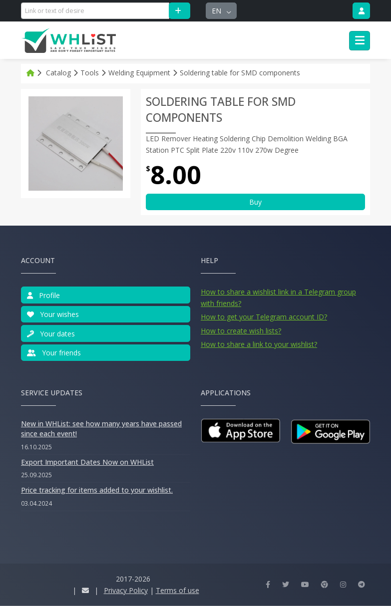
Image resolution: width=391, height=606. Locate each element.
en (217, 10)
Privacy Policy (126, 590)
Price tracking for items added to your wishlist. (97, 490)
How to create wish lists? (241, 330)
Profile (43, 295)
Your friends (54, 352)
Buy (255, 202)
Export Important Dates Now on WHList (87, 462)
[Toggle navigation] (359, 41)
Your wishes (53, 314)
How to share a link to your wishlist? (259, 344)
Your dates (51, 333)
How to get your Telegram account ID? (264, 316)
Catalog (58, 72)
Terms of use (177, 590)
